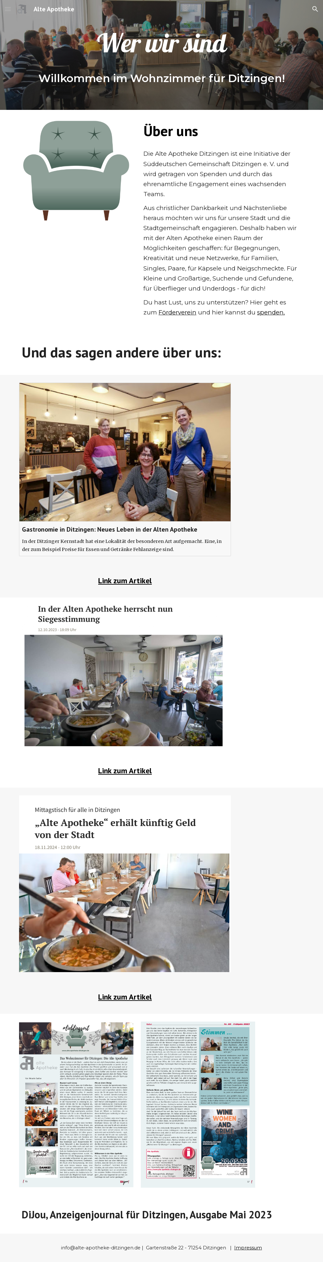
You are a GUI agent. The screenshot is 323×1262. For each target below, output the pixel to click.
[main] (161, 44)
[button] (8, 9)
